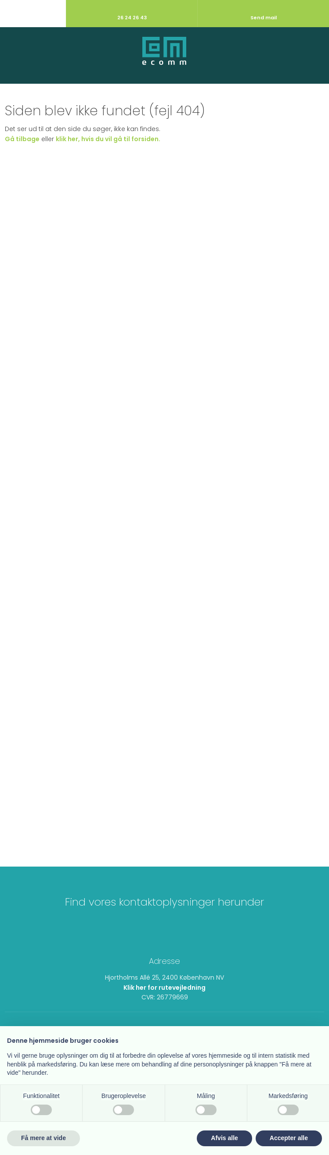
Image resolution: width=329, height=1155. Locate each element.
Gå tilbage (22, 139)
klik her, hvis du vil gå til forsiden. (108, 139)
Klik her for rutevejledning (164, 987)
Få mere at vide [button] (43, 1137)
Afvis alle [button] (224, 1137)
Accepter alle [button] (289, 1137)
